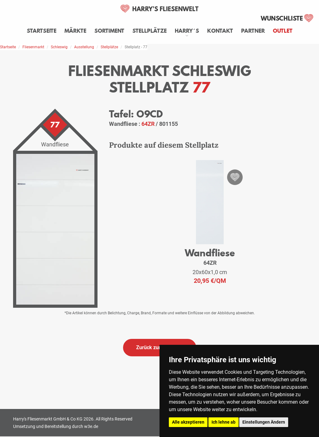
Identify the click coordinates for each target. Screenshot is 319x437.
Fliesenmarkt (33, 47)
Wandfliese (210, 252)
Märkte (75, 31)
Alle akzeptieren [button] (188, 422)
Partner (253, 31)
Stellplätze (149, 31)
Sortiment (109, 31)
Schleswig (59, 47)
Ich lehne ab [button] (224, 422)
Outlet (283, 31)
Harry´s (187, 31)
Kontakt (220, 31)
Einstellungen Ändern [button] (263, 422)
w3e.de (91, 426)
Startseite (41, 31)
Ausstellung (84, 47)
